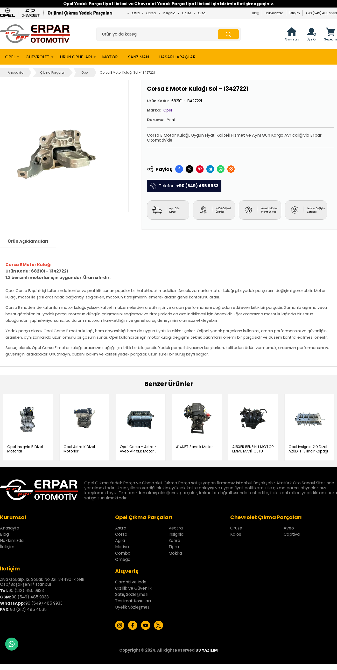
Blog (255, 13)
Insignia (169, 13)
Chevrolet (38, 57)
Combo (122, 553)
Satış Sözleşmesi (131, 594)
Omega (122, 559)
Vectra (175, 528)
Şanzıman (138, 57)
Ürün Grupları (76, 57)
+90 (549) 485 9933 (321, 13)
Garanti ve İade (130, 582)
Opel (10, 57)
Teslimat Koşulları (133, 601)
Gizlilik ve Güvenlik (133, 588)
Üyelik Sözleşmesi (132, 607)
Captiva (292, 534)
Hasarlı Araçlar (177, 57)
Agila (120, 540)
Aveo (201, 13)
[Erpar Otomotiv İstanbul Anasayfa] (35, 34)
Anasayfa (16, 72)
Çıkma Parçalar (52, 72)
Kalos (235, 534)
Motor (110, 57)
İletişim (294, 13)
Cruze (186, 13)
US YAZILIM (206, 650)
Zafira (174, 540)
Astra (135, 13)
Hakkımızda (274, 13)
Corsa (151, 13)
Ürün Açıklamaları (28, 241)
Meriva (122, 547)
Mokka (175, 553)
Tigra (173, 547)
